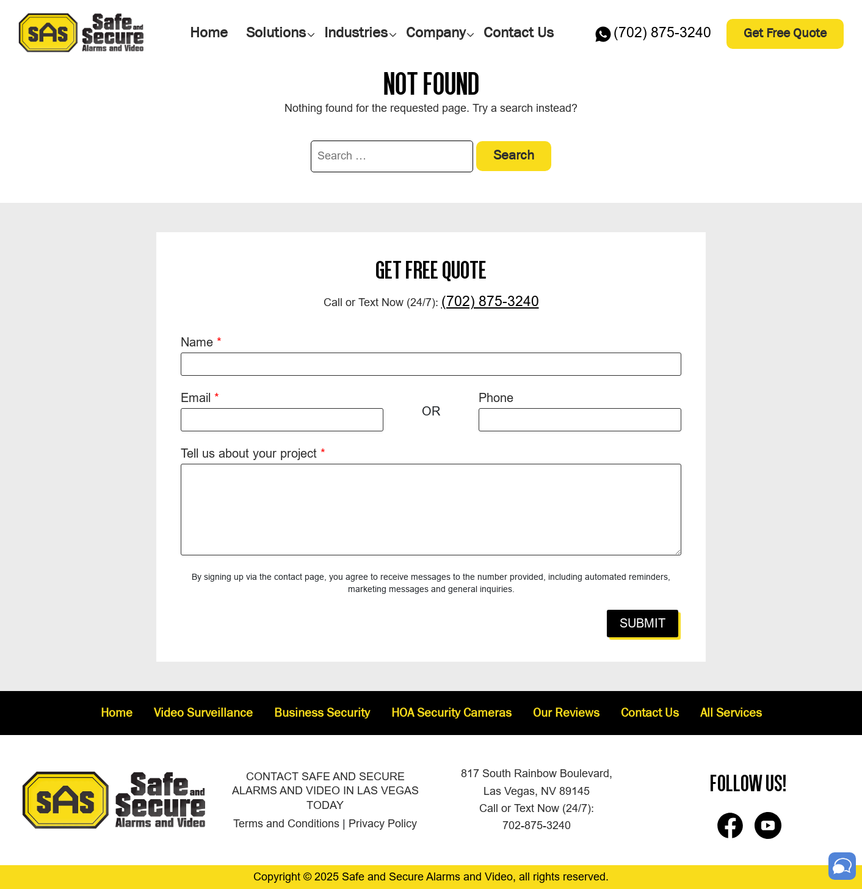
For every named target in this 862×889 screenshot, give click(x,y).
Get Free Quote (785, 34)
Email (200, 398)
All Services (731, 713)
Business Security (322, 713)
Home (116, 713)
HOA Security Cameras (451, 713)
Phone (496, 397)
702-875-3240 (536, 825)
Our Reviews (566, 713)
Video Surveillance (203, 713)
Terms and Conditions (286, 824)
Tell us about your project (253, 454)
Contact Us (650, 713)
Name (201, 342)
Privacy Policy (383, 824)
